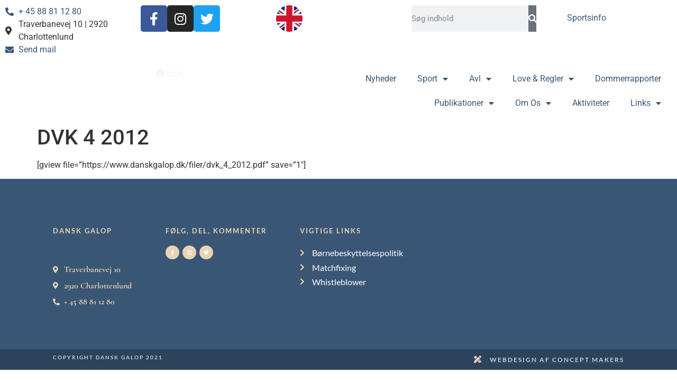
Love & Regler (543, 78)
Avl (480, 78)
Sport (432, 78)
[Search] (532, 18)
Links (645, 103)
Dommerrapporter (628, 79)
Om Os (533, 103)
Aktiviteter (590, 103)
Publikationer (464, 103)
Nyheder (380, 79)
